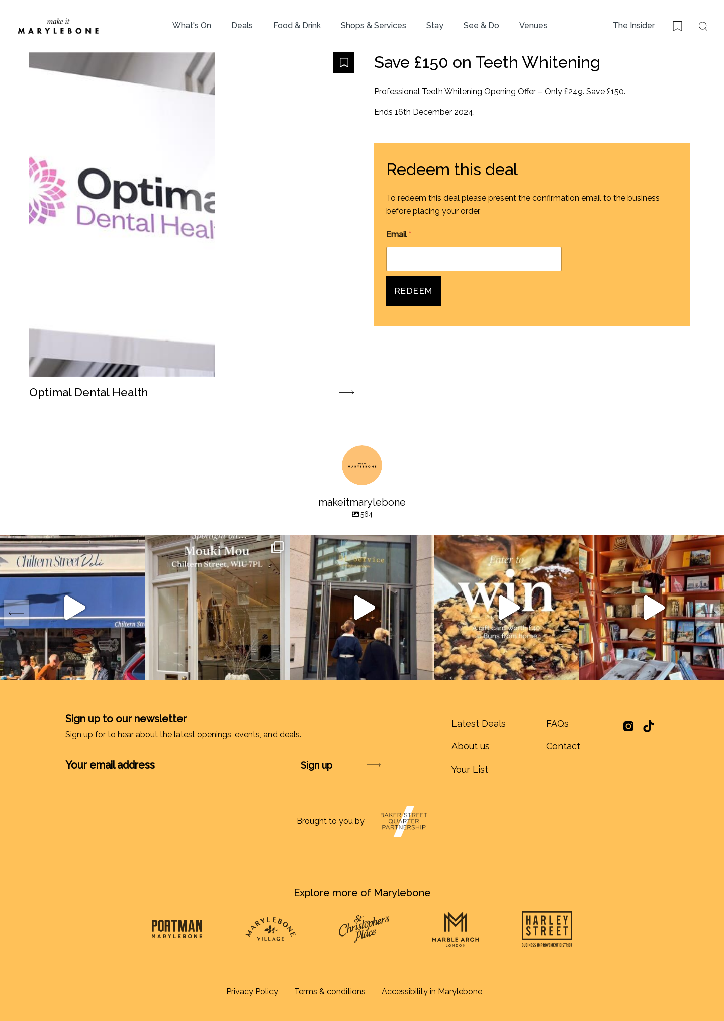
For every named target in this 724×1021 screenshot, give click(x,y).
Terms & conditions (330, 991)
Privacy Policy (252, 991)
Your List (469, 769)
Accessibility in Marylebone (432, 991)
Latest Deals (478, 723)
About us (470, 746)
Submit (347, 765)
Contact (563, 746)
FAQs (557, 723)
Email (398, 234)
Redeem (414, 291)
